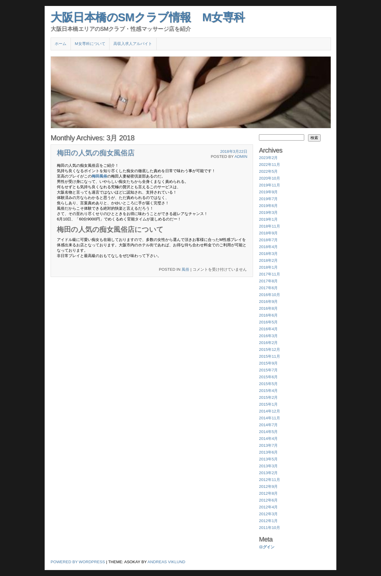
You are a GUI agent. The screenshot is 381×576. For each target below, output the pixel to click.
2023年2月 (268, 157)
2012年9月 (268, 486)
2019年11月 (269, 185)
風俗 (185, 269)
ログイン (266, 547)
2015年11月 (269, 356)
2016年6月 (268, 315)
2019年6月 (268, 205)
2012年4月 (268, 507)
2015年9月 (268, 363)
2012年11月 (269, 479)
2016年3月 (268, 336)
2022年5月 (268, 171)
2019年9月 (268, 192)
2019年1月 (268, 219)
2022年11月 (269, 164)
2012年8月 (268, 493)
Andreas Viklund (166, 562)
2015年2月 (268, 397)
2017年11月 (269, 274)
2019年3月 (268, 212)
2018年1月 (268, 267)
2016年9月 (268, 301)
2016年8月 (268, 308)
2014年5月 (268, 431)
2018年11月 (269, 226)
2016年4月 (268, 329)
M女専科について (90, 43)
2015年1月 (268, 404)
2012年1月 (268, 521)
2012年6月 (268, 500)
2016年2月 (268, 342)
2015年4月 (268, 390)
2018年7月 (268, 240)
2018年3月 (268, 253)
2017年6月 (268, 288)
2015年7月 (268, 370)
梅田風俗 (99, 176)
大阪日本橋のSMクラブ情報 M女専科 (148, 17)
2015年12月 (269, 349)
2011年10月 (269, 527)
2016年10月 (269, 294)
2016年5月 (268, 322)
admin (241, 156)
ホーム (60, 43)
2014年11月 (269, 418)
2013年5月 (268, 459)
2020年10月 (269, 178)
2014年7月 (268, 425)
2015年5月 (268, 384)
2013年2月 (268, 473)
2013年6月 (268, 452)
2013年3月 (268, 466)
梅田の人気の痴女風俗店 (96, 153)
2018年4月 (268, 247)
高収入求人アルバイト (132, 43)
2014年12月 (269, 411)
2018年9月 (268, 233)
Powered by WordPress (78, 562)
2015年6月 (268, 377)
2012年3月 (268, 514)
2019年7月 (268, 199)
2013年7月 (268, 445)
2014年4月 (268, 438)
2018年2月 (268, 260)
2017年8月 (268, 281)
